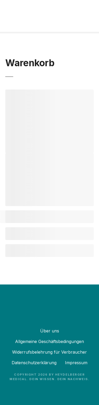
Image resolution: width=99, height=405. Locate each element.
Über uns (49, 330)
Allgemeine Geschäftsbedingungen (49, 341)
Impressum (76, 362)
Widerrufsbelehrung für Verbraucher (49, 352)
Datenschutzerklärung (34, 362)
